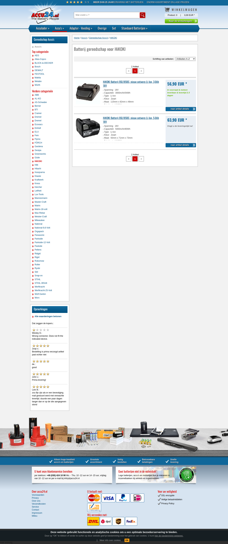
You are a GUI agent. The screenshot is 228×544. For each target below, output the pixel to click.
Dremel (38, 117)
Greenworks (40, 154)
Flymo (37, 139)
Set (114, 28)
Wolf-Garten (40, 294)
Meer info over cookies (110, 540)
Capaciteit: (109, 93)
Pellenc (38, 250)
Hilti (36, 165)
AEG (37, 55)
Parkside (39, 239)
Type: (106, 96)
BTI (36, 109)
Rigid (37, 257)
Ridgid (38, 253)
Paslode (38, 246)
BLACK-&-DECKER (44, 63)
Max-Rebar (40, 213)
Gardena (39, 146)
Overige (102, 28)
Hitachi (38, 168)
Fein (37, 135)
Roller (37, 264)
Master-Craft (40, 202)
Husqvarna (40, 172)
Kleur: (107, 99)
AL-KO (38, 98)
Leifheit (38, 191)
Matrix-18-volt (41, 209)
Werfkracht (40, 287)
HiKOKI (38, 161)
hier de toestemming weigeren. (169, 536)
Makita (38, 77)
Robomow (39, 261)
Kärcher (38, 187)
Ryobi (37, 268)
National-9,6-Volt (42, 228)
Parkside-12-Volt (42, 242)
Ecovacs (38, 124)
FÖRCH (38, 143)
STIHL (38, 279)
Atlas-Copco (40, 59)
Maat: (106, 102)
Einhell (38, 128)
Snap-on (38, 275)
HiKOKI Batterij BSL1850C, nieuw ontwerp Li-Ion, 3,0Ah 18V (131, 84)
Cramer (38, 113)
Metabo (38, 81)
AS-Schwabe (41, 102)
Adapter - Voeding (81, 28)
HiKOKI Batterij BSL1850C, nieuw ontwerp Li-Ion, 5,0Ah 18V (131, 120)
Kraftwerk (39, 180)
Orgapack (39, 231)
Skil (36, 272)
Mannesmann (41, 198)
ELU (37, 132)
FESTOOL (39, 74)
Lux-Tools (39, 194)
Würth (37, 85)
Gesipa (38, 150)
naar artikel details (180, 109)
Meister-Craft (41, 216)
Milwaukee (40, 220)
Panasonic (39, 235)
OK (127, 540)
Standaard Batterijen (135, 28)
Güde (37, 157)
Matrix (37, 205)
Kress (37, 183)
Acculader (42, 28)
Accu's (59, 28)
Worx (37, 298)
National (38, 224)
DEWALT (39, 70)
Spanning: (109, 90)
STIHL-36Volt (41, 283)
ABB (37, 95)
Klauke (38, 176)
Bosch (37, 66)
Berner (38, 106)
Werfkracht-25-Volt (43, 290)
